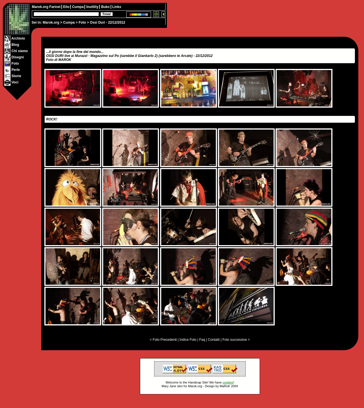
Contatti (214, 340)
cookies (227, 382)
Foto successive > (236, 340)
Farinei (55, 7)
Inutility (92, 7)
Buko (105, 7)
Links (116, 7)
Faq (202, 340)
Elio (66, 7)
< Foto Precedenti (163, 340)
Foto (82, 22)
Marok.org (51, 22)
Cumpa (69, 22)
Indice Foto (187, 340)
